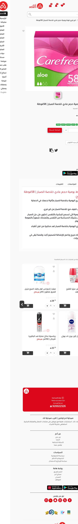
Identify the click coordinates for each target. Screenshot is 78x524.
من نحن (39, 437)
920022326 (39, 406)
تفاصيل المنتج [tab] (67, 184)
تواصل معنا (68, 519)
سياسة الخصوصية (39, 456)
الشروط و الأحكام (39, 459)
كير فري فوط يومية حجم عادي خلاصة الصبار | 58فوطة (37, 20)
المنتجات (63, 20)
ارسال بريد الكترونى (56, 142)
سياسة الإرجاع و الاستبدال (39, 461)
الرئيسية (73, 20)
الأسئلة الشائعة (39, 442)
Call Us (70, 142)
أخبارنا (39, 440)
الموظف (39, 480)
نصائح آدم (39, 475)
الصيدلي (39, 477)
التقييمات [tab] (40, 184)
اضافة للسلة (35, 130)
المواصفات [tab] (53, 184)
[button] (38, 6)
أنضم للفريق (39, 472)
